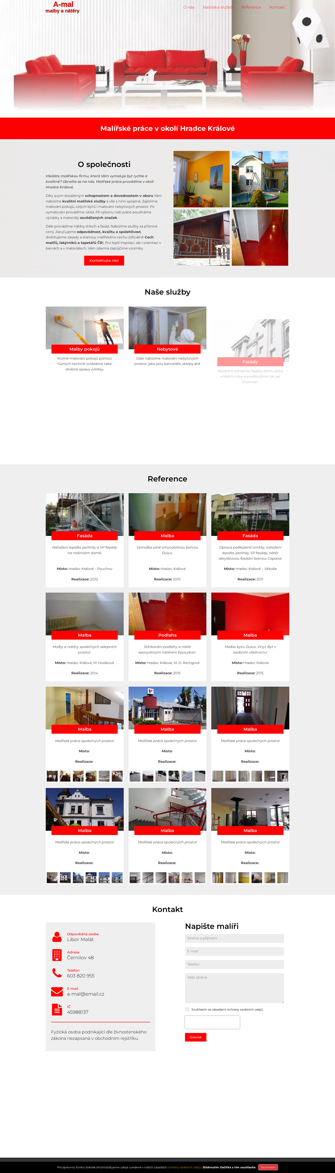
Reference (251, 7)
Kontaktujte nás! (104, 260)
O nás (188, 7)
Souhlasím (268, 1167)
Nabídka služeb (218, 7)
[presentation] (212, 1022)
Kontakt (277, 7)
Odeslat (196, 1037)
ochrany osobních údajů (184, 1167)
